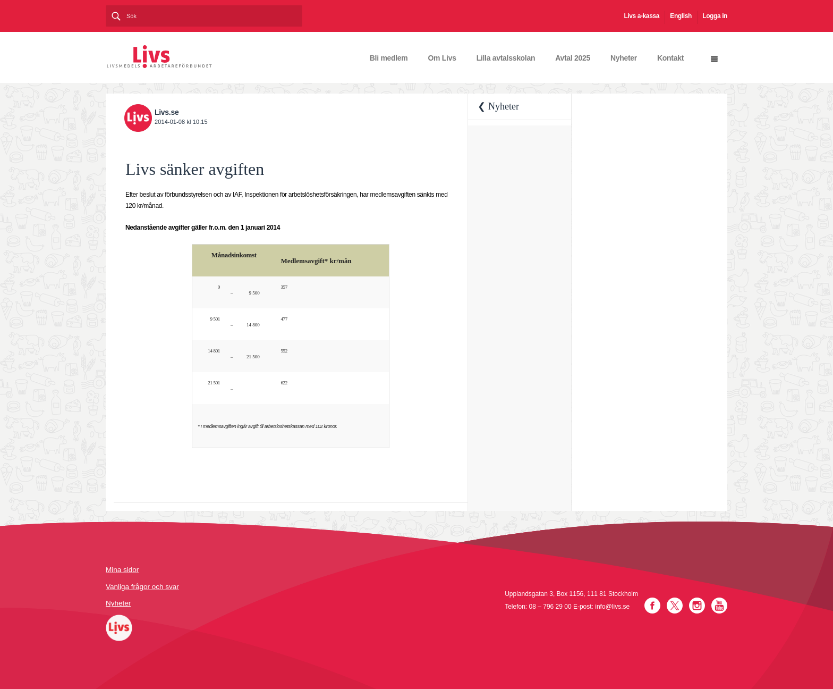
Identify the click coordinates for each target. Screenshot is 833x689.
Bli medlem (389, 58)
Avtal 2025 (572, 58)
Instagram (697, 606)
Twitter (675, 606)
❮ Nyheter (498, 106)
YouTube (719, 606)
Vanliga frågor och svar (142, 587)
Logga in (714, 16)
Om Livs (442, 58)
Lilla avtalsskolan (506, 58)
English (681, 16)
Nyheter (623, 58)
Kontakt (670, 58)
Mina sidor (122, 570)
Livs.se (166, 112)
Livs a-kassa (641, 16)
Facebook (652, 606)
